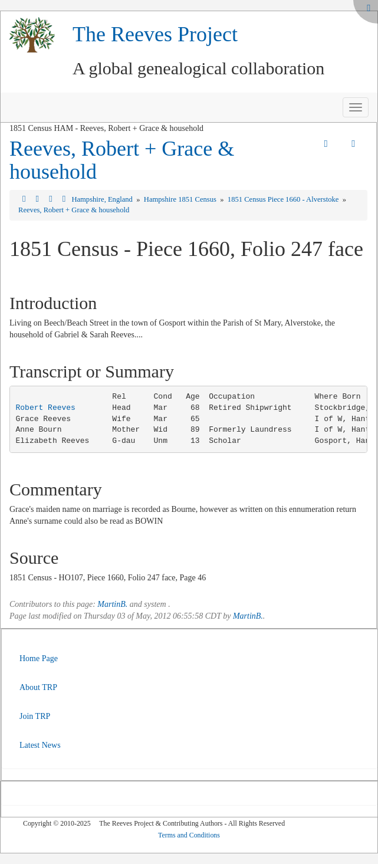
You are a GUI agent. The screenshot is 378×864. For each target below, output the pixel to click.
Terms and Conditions (189, 835)
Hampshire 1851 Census (181, 199)
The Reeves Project (155, 34)
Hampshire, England (102, 199)
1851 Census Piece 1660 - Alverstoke (284, 199)
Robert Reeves (45, 407)
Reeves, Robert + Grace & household (121, 160)
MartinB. (112, 604)
